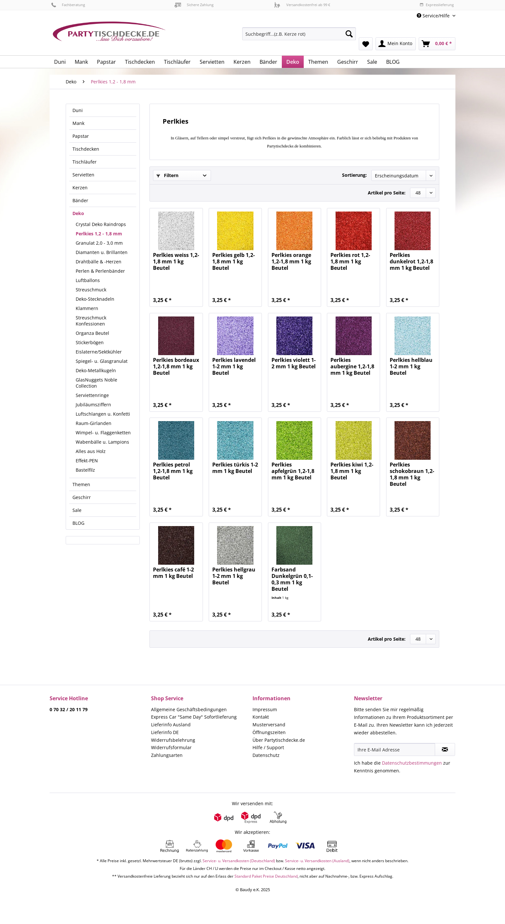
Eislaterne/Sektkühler (99, 352)
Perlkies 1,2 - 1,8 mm (99, 234)
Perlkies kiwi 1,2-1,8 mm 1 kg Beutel (351, 471)
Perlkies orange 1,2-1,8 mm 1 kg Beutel (291, 261)
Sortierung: (354, 175)
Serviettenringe (92, 395)
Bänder (80, 200)
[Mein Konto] (396, 43)
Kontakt (260, 717)
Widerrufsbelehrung (173, 740)
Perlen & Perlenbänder (100, 271)
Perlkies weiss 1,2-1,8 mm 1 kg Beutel (176, 261)
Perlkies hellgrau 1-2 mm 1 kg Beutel (233, 576)
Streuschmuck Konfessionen (91, 321)
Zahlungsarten (167, 755)
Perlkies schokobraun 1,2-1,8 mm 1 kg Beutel (412, 474)
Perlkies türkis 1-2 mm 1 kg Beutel (235, 468)
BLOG (78, 523)
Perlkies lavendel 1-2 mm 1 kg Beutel (234, 366)
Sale (76, 510)
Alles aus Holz (91, 451)
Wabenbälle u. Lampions (102, 442)
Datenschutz (266, 755)
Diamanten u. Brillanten (102, 252)
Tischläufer (84, 162)
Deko (78, 213)
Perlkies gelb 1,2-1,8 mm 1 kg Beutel (233, 261)
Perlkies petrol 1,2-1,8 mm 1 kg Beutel (173, 471)
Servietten (83, 175)
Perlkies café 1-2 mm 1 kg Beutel (173, 573)
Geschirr (81, 497)
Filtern (167, 175)
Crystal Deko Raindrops (101, 224)
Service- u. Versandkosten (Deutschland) (239, 860)
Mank (78, 123)
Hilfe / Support (268, 747)
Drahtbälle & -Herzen (98, 262)
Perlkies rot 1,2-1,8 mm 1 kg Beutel (350, 261)
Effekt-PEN (87, 460)
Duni (77, 110)
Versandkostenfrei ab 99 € (302, 4)
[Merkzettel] (366, 43)
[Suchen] (349, 33)
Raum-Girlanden (93, 423)
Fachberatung (68, 4)
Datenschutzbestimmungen (412, 763)
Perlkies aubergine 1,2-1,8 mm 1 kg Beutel (352, 366)
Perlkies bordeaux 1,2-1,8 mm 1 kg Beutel (176, 366)
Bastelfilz (85, 470)
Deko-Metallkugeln (96, 370)
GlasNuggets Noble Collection (96, 383)
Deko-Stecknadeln (95, 299)
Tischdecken (85, 149)
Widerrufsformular (171, 747)
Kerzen (80, 187)
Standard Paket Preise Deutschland (266, 876)
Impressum (264, 709)
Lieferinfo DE (165, 732)
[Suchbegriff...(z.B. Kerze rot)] (299, 33)
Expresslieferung (437, 4)
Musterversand (268, 724)
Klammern (87, 308)
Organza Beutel (92, 333)
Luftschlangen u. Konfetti (103, 414)
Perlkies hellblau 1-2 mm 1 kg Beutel (411, 366)
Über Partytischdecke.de (278, 740)
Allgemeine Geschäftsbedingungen (189, 709)
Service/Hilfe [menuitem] (434, 16)
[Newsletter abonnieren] (445, 749)
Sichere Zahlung (194, 4)
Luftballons (88, 280)
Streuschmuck (91, 290)
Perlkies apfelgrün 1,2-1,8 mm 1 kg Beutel (293, 471)
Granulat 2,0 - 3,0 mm (99, 243)
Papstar (80, 136)
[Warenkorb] (437, 43)
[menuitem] (299, 36)
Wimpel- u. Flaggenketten (103, 432)
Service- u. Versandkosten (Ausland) (317, 860)
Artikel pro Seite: (386, 193)
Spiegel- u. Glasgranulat (102, 361)
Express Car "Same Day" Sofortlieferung (194, 717)
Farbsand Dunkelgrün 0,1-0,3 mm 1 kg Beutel (292, 579)
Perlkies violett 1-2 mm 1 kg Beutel (294, 363)
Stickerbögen (90, 342)
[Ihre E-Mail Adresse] (394, 749)
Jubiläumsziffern (93, 404)
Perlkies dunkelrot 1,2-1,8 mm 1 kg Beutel (411, 261)
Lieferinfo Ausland (171, 724)
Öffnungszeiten (269, 732)
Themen (81, 484)
